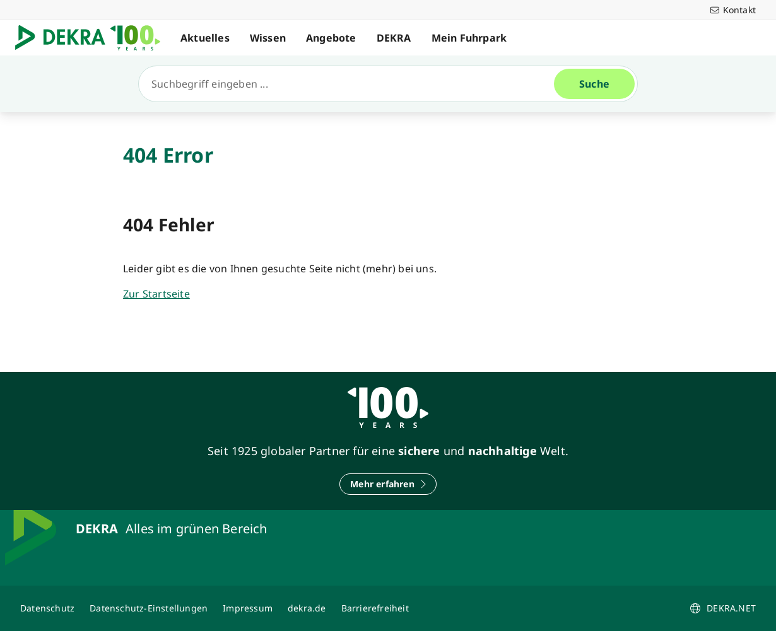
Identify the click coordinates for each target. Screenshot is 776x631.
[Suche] (351, 84)
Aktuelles (205, 38)
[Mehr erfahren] (388, 484)
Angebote (331, 38)
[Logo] (92, 37)
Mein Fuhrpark (469, 38)
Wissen (268, 38)
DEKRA (394, 38)
